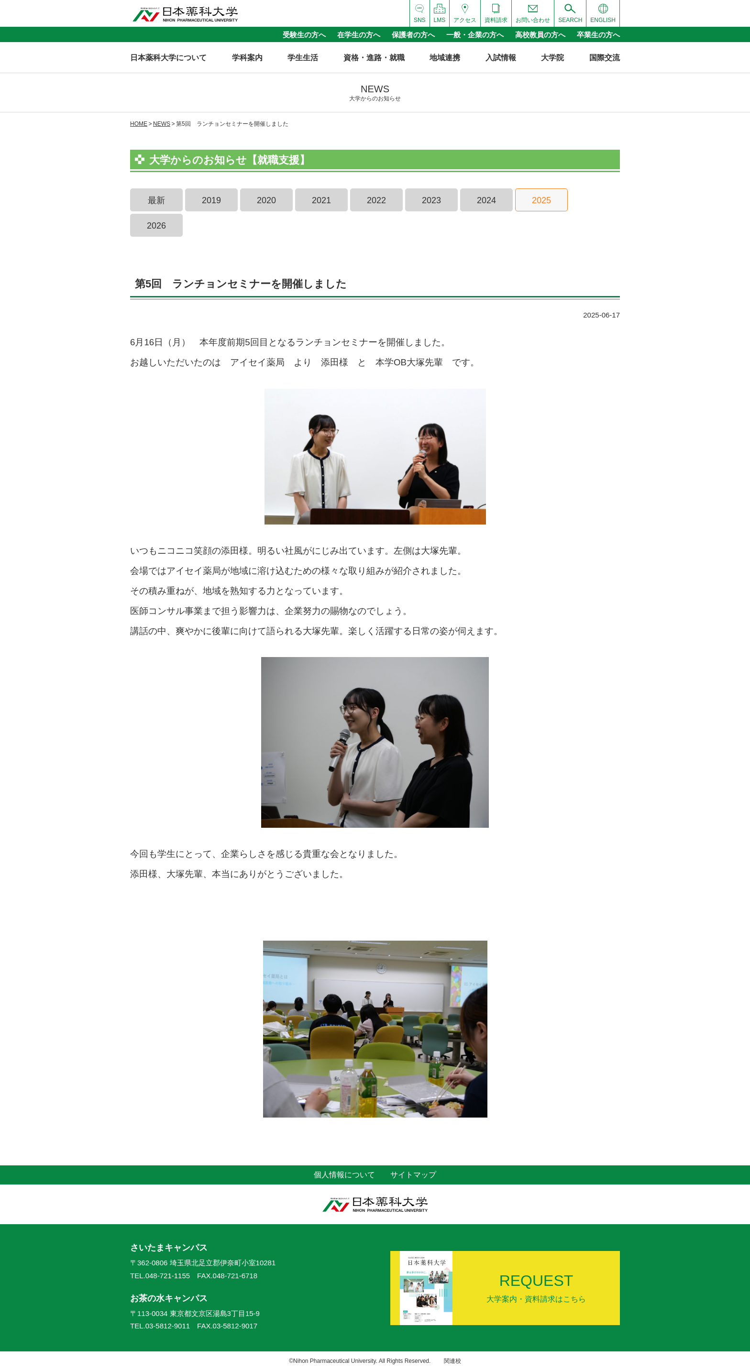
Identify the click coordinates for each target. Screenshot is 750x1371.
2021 (321, 200)
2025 (541, 200)
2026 (156, 225)
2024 (486, 200)
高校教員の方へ (540, 35)
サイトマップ (413, 1175)
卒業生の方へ (598, 35)
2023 (431, 200)
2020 (266, 200)
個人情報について (344, 1175)
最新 (156, 200)
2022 (376, 200)
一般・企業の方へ (475, 35)
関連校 (452, 1361)
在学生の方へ (358, 35)
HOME (138, 124)
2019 (211, 200)
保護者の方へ (413, 35)
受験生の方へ (304, 35)
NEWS (161, 124)
